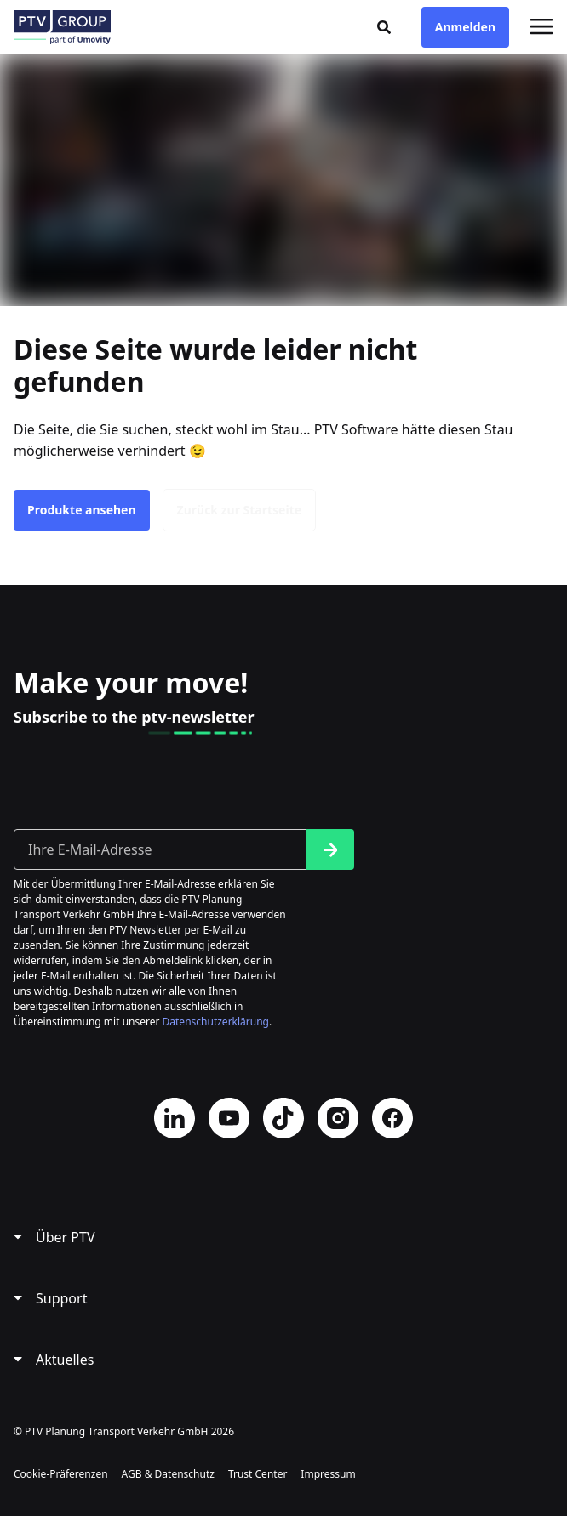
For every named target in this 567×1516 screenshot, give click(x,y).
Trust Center (257, 1474)
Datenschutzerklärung (216, 1021)
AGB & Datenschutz (168, 1474)
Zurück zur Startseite (239, 510)
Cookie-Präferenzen (61, 1474)
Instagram (338, 1118)
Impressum (328, 1474)
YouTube (229, 1118)
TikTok (283, 1118)
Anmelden (465, 27)
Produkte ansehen (81, 510)
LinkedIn (174, 1118)
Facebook (392, 1118)
